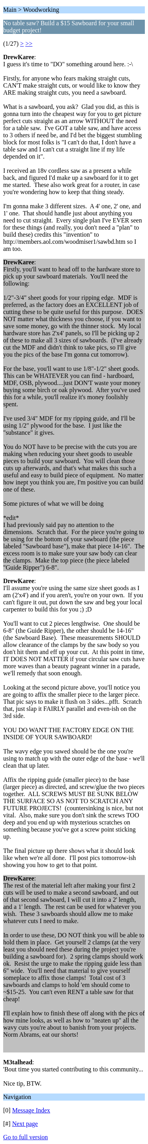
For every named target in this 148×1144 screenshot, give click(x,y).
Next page (25, 1123)
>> (28, 43)
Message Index (31, 1110)
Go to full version (25, 1137)
